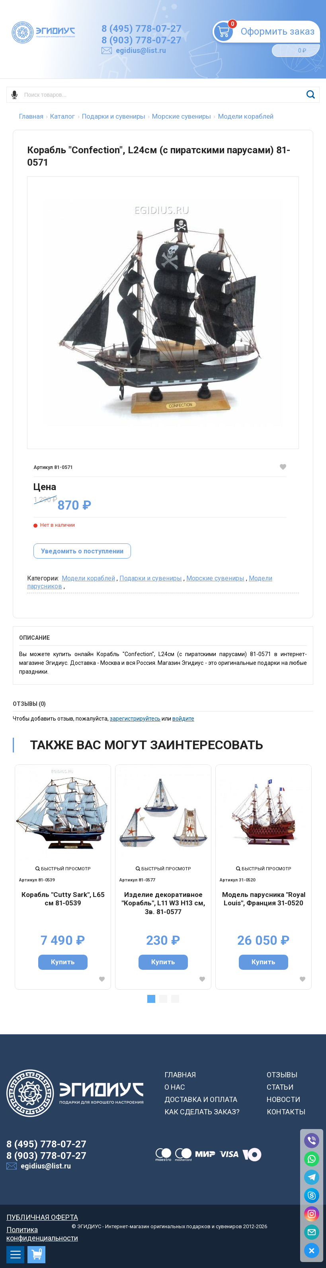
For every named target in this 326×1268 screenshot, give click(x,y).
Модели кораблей (88, 578)
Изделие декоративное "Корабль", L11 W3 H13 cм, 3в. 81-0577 (163, 903)
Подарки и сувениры (150, 578)
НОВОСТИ (283, 1099)
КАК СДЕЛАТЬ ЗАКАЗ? (202, 1112)
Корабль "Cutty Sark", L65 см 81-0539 (63, 899)
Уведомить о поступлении (82, 551)
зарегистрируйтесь (135, 718)
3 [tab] (175, 999)
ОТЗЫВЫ (282, 1075)
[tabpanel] (63, 877)
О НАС (174, 1087)
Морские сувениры (215, 578)
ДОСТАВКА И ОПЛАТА (200, 1099)
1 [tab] (151, 999)
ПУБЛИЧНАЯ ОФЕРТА (42, 1217)
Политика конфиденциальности (42, 1229)
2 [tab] (163, 999)
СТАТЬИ (280, 1087)
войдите (183, 718)
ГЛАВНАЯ (180, 1075)
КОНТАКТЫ (286, 1112)
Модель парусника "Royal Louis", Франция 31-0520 (263, 899)
